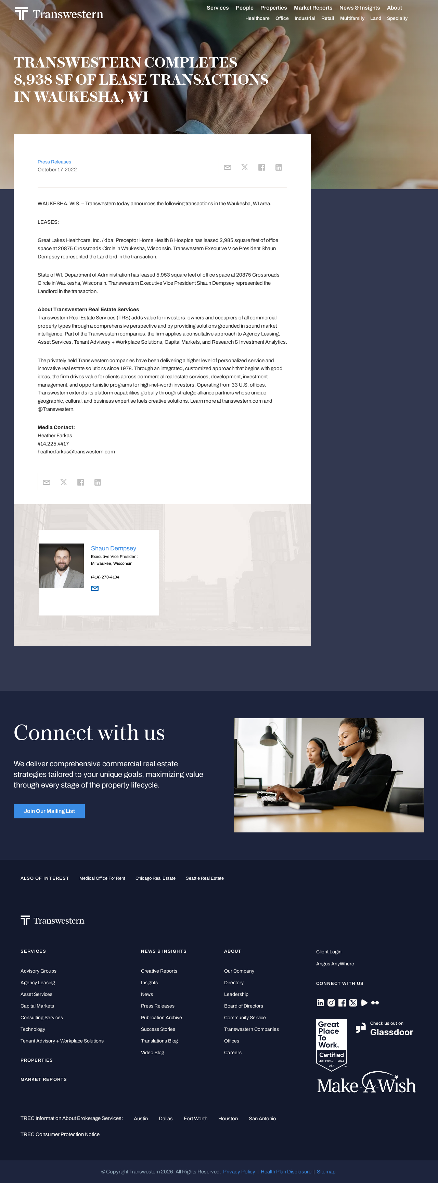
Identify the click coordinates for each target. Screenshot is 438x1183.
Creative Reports (159, 971)
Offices (231, 1041)
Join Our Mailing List (49, 811)
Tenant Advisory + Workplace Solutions (62, 1041)
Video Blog (152, 1052)
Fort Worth (195, 1118)
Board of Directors (243, 1006)
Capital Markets (37, 1006)
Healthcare (265, 18)
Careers (233, 1052)
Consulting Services (42, 1017)
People (252, 8)
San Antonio (262, 1118)
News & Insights (367, 8)
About (402, 8)
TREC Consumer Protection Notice (60, 1134)
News (147, 994)
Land (383, 18)
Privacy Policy (239, 1171)
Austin (141, 1118)
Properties (281, 8)
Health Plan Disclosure (286, 1171)
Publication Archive (161, 1017)
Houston (228, 1118)
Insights (149, 982)
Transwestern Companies (251, 1029)
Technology (33, 1029)
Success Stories (158, 1029)
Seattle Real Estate (205, 878)
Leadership (236, 994)
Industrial (312, 18)
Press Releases (54, 161)
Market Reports (321, 8)
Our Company (239, 971)
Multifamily (360, 18)
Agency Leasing (38, 982)
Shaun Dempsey (113, 548)
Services (226, 8)
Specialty (405, 18)
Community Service (245, 1017)
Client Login (329, 951)
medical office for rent (102, 878)
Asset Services (36, 994)
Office (290, 18)
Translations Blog (159, 1041)
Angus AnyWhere (335, 963)
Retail (335, 18)
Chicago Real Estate (156, 878)
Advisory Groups (38, 971)
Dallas (166, 1118)
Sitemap (326, 1171)
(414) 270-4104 (105, 577)
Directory (234, 982)
